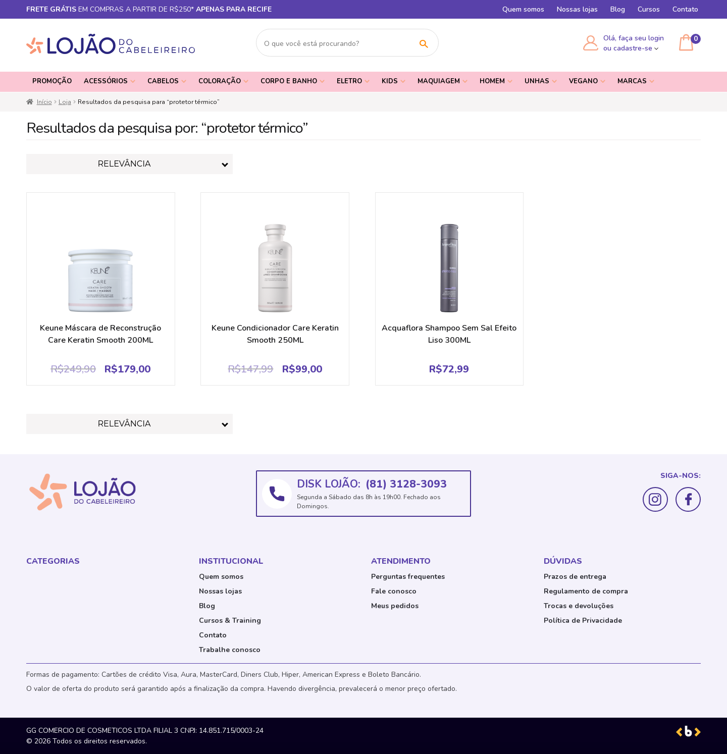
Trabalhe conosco (230, 650)
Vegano (583, 81)
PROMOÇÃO (52, 81)
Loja (65, 102)
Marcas (632, 81)
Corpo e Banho (289, 81)
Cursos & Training (230, 620)
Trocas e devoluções (578, 606)
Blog (617, 9)
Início (44, 102)
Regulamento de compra (586, 591)
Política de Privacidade (583, 620)
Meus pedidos (395, 606)
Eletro (349, 81)
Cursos (649, 9)
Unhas (537, 81)
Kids (390, 81)
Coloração (219, 81)
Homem (492, 81)
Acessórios (106, 81)
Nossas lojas (577, 9)
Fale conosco (394, 591)
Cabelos (163, 81)
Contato (685, 9)
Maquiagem (439, 81)
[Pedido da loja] (129, 164)
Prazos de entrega (575, 576)
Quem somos (523, 9)
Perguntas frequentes (408, 576)
